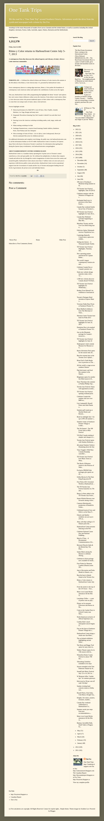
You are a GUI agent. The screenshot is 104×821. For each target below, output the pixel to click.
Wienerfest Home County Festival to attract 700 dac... (85, 657)
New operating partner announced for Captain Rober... (85, 255)
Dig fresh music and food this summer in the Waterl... (85, 372)
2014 (77, 154)
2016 (77, 148)
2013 (77, 157)
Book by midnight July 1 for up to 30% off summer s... (86, 418)
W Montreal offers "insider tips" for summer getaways (86, 677)
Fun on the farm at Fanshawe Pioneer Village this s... (86, 629)
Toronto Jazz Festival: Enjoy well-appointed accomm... (86, 388)
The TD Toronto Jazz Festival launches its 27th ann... (85, 488)
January (79, 743)
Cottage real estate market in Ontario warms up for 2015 (89, 89)
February (80, 740)
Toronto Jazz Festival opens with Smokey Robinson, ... (86, 441)
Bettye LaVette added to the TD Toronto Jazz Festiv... (85, 494)
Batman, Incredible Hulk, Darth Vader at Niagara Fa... (85, 725)
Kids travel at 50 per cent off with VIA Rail (86, 682)
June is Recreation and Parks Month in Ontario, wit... (86, 571)
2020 (77, 135)
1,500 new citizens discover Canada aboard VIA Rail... (86, 280)
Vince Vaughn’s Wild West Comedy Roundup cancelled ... (85, 452)
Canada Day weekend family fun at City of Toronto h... (86, 208)
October (80, 167)
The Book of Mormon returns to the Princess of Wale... (85, 465)
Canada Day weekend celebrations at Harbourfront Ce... (83, 704)
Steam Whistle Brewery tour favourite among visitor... (86, 499)
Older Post (62, 240)
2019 (77, 139)
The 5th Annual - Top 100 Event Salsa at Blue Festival (85, 430)
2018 (77, 142)
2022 (77, 129)
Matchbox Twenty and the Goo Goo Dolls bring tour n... (86, 225)
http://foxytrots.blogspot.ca (19, 794)
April (79, 734)
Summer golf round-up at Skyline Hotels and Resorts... (85, 412)
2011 (77, 750)
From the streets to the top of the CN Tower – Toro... (86, 588)
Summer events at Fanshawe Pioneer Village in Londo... (86, 423)
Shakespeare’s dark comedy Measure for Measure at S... (85, 346)
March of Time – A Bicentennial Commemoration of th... (85, 540)
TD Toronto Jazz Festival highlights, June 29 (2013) (86, 189)
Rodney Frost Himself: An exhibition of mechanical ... (85, 292)
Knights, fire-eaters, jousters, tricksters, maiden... (86, 699)
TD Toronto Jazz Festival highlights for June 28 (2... (86, 213)
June (78, 179)
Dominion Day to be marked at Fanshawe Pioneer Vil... (86, 328)
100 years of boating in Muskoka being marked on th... (86, 184)
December (80, 160)
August (79, 173)
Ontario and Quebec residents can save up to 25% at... (85, 517)
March (79, 737)
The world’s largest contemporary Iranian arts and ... (86, 262)
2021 (77, 132)
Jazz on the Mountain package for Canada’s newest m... (84, 334)
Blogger (52, 811)
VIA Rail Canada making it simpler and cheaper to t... (86, 436)
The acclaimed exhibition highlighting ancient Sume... (85, 640)
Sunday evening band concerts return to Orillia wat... (85, 688)
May (78, 731)
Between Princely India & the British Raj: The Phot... (85, 547)
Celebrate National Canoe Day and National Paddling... (85, 533)
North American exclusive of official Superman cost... (86, 618)
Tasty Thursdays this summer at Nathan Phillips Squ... (86, 383)
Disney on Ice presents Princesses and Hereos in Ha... (85, 605)
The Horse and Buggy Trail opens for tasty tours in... (85, 646)
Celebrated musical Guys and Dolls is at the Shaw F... (86, 511)
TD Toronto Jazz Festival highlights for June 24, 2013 (84, 322)
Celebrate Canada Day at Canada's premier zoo (84, 268)
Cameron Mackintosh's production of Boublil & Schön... (85, 505)
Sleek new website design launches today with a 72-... (85, 274)
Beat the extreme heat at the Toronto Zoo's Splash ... (85, 356)
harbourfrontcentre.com (59, 139)
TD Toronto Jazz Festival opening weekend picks (85, 392)
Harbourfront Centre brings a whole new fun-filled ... (86, 634)
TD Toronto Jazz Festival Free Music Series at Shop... (84, 458)
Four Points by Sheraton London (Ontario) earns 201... (85, 565)
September (80, 170)
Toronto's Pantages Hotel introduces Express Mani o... (85, 299)
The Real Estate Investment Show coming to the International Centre (83, 52)
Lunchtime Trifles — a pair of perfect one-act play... (85, 599)
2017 (77, 145)
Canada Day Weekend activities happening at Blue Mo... (84, 219)
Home (38, 240)
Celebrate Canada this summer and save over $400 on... (84, 398)
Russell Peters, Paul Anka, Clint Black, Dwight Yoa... (86, 694)
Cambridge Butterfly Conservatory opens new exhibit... (85, 237)
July (78, 176)
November (80, 163)
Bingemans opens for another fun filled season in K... (86, 378)
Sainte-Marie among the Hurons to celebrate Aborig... (84, 554)
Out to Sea (14, 800)
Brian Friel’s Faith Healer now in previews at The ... (86, 361)
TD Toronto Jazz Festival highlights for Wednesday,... (84, 285)
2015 (77, 151)
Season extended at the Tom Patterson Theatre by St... (85, 667)
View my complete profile (81, 782)
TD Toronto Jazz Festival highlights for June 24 (84, 340)
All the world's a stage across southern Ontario (86, 366)
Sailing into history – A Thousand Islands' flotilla (85, 243)
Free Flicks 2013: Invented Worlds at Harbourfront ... (86, 483)
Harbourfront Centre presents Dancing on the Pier (86, 527)
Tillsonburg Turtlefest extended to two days (84, 662)
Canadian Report (16, 797)
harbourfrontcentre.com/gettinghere (44, 146)
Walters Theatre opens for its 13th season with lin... (86, 651)
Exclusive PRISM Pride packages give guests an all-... (85, 472)
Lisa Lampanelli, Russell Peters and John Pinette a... (85, 405)
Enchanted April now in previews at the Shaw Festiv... (84, 202)
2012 (77, 747)
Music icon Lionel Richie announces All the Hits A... (85, 593)
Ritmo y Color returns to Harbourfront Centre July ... (85, 582)
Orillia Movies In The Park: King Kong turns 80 (85, 478)
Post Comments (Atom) (24, 243)
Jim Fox (88, 759)
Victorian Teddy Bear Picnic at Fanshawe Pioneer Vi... (85, 305)
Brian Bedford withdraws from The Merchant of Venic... (85, 311)
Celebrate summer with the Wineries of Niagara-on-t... (85, 195)
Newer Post (13, 240)
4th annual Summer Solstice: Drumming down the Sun (86, 446)
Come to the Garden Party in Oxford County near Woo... (86, 612)
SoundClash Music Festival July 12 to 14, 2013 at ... (85, 672)
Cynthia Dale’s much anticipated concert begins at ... (86, 623)
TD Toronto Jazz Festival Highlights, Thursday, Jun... (84, 248)
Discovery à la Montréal (88, 70)
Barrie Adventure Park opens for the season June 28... (86, 351)
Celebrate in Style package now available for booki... (85, 559)
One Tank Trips (25, 10)
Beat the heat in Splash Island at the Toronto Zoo (85, 576)
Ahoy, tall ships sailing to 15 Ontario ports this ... (86, 523)
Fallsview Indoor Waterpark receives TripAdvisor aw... (86, 231)
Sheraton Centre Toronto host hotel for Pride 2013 (86, 316)
